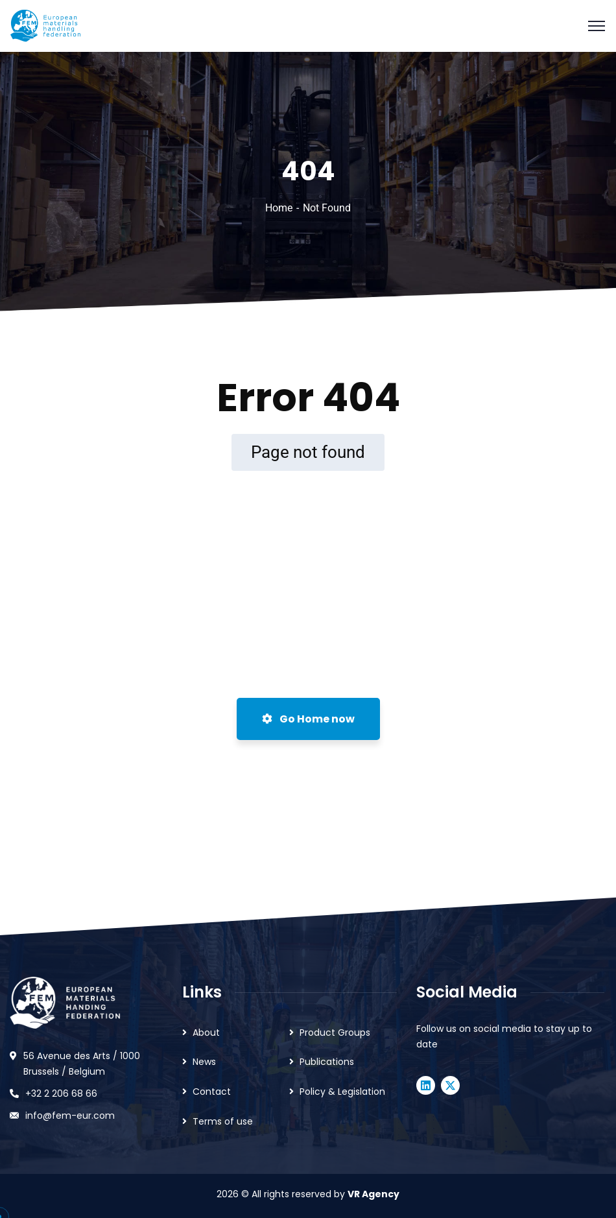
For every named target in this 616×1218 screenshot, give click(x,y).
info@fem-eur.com (70, 1115)
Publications (327, 1061)
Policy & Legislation (342, 1091)
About (206, 1032)
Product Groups (335, 1032)
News (204, 1061)
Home (278, 208)
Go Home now (308, 718)
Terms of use (223, 1121)
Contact (212, 1091)
